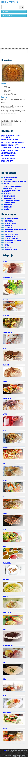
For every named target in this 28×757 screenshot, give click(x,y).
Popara (7, 245)
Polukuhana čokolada (8, 156)
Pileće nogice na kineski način (13, 240)
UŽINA (4, 679)
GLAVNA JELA (6, 315)
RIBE (4, 496)
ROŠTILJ (5, 513)
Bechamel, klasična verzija (10, 145)
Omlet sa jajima (8, 179)
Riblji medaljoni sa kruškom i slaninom (15, 230)
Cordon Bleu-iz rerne (9, 202)
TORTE (4, 629)
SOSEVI (4, 546)
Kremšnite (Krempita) (9, 196)
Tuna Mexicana (9, 227)
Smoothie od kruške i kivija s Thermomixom (11, 136)
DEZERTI (5, 261)
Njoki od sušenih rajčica (9, 140)
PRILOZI (5, 480)
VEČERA (4, 695)
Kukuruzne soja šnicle (11, 249)
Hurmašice (6, 209)
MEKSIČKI (5, 381)
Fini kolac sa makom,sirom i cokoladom (15, 182)
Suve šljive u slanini (10, 223)
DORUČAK (5, 299)
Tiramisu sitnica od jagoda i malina (13, 148)
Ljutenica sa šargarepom (11, 236)
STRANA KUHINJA (7, 563)
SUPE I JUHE (6, 579)
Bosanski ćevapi (8, 205)
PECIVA (4, 430)
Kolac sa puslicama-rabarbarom (12, 142)
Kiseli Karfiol (8, 225)
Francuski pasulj (9, 243)
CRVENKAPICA (8, 247)
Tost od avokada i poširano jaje (12, 200)
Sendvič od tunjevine (8, 158)
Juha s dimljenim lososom (12, 219)
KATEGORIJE (7, 15)
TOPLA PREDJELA (7, 612)
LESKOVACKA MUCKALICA (10, 177)
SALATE (4, 530)
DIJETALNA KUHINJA (7, 277)
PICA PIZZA (5, 447)
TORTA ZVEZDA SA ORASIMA (11, 238)
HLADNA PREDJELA (7, 332)
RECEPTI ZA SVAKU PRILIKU (9, 2)
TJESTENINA (5, 596)
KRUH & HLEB (6, 365)
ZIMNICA (5, 728)
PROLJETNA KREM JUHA (9, 198)
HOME (5, 11)
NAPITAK (5, 414)
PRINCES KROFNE (8, 207)
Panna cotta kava (7, 161)
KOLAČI (4, 348)
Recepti (4, 750)
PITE (4, 463)
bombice (6, 184)
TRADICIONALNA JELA (8, 646)
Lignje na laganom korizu (9, 150)
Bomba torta (7, 194)
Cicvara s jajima (9, 232)
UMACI (4, 662)
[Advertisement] (14, 34)
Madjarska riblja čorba (11, 234)
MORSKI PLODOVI (7, 398)
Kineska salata (9, 221)
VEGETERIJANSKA (7, 712)
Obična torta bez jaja (8, 153)
